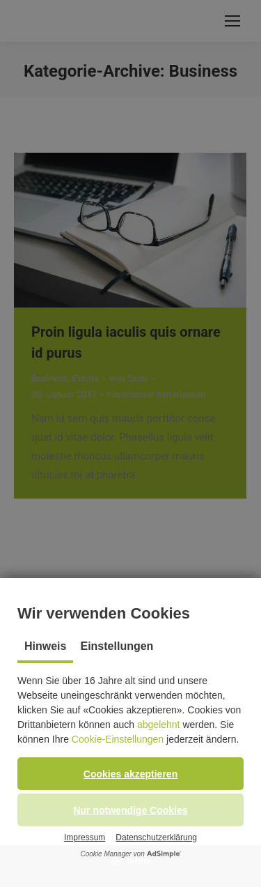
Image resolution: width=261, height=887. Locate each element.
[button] (130, 773)
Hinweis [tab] (45, 646)
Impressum (84, 837)
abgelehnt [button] (158, 724)
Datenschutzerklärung (156, 837)
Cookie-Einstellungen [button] (118, 739)
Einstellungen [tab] (116, 646)
